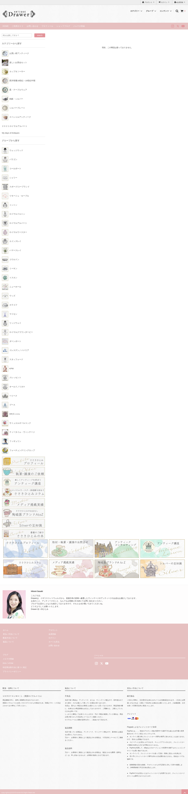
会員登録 (180, 2)
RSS (4, 662)
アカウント (148, 2)
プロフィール (47, 26)
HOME (6, 26)
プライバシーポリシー (12, 670)
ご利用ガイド (18, 26)
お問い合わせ (32, 26)
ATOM (10, 662)
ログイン (164, 2)
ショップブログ (63, 26)
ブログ (5, 654)
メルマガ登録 (79, 26)
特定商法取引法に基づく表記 (14, 666)
